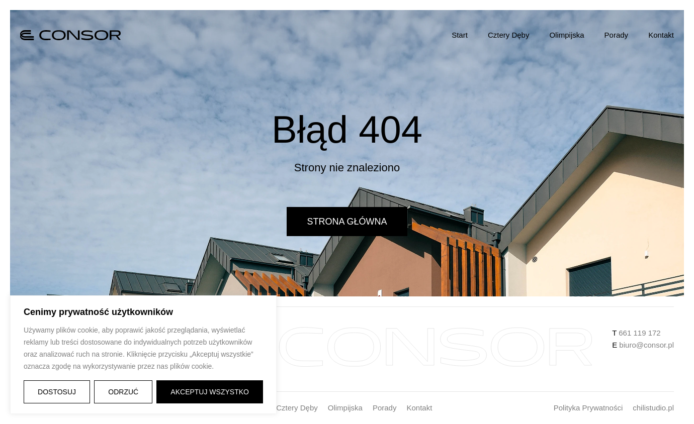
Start (460, 35)
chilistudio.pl (653, 407)
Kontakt (661, 35)
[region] (143, 354)
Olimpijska (566, 35)
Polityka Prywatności (588, 407)
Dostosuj (57, 392)
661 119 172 (639, 333)
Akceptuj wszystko (209, 392)
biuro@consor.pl (645, 345)
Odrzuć (123, 392)
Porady (616, 35)
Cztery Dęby (509, 35)
